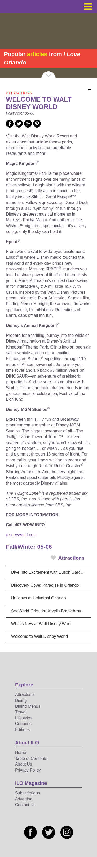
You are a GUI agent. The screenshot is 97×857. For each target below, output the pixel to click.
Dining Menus (27, 706)
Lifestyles (23, 718)
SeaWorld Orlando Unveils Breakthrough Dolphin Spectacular (51, 611)
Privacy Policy (28, 770)
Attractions (68, 558)
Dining (21, 700)
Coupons (23, 723)
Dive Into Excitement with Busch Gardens (49, 572)
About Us (23, 764)
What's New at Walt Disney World (42, 623)
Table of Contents (31, 758)
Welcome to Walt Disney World (39, 636)
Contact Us (25, 804)
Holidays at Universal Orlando (38, 598)
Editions (22, 729)
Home (20, 752)
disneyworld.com (21, 535)
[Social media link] (10, 126)
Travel (20, 712)
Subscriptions (27, 793)
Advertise (23, 799)
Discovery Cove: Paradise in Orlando (45, 585)
